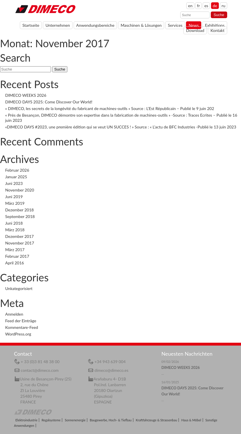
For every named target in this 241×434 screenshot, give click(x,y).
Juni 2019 (14, 196)
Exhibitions (215, 25)
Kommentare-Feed (21, 327)
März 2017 (14, 249)
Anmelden (14, 314)
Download (195, 30)
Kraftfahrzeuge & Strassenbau (156, 420)
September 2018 (20, 216)
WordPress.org (18, 333)
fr (198, 5)
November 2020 (19, 189)
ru (223, 5)
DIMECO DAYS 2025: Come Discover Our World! (48, 101)
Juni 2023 (14, 183)
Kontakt (217, 30)
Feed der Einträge (20, 320)
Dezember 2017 (19, 236)
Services (175, 25)
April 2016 (14, 262)
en (190, 5)
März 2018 (14, 229)
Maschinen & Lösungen (141, 25)
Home (45, 8)
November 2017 (19, 242)
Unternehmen (57, 25)
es (206, 5)
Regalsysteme (51, 420)
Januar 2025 (16, 176)
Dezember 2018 (19, 209)
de (215, 5)
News (194, 25)
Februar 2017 (17, 256)
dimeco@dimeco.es (111, 370)
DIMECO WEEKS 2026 (25, 95)
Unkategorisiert (19, 288)
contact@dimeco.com (40, 370)
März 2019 (14, 203)
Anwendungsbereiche (95, 25)
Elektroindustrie (26, 420)
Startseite (30, 25)
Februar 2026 (17, 170)
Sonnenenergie (75, 420)
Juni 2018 (14, 223)
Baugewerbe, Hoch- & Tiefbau (111, 420)
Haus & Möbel (191, 420)
